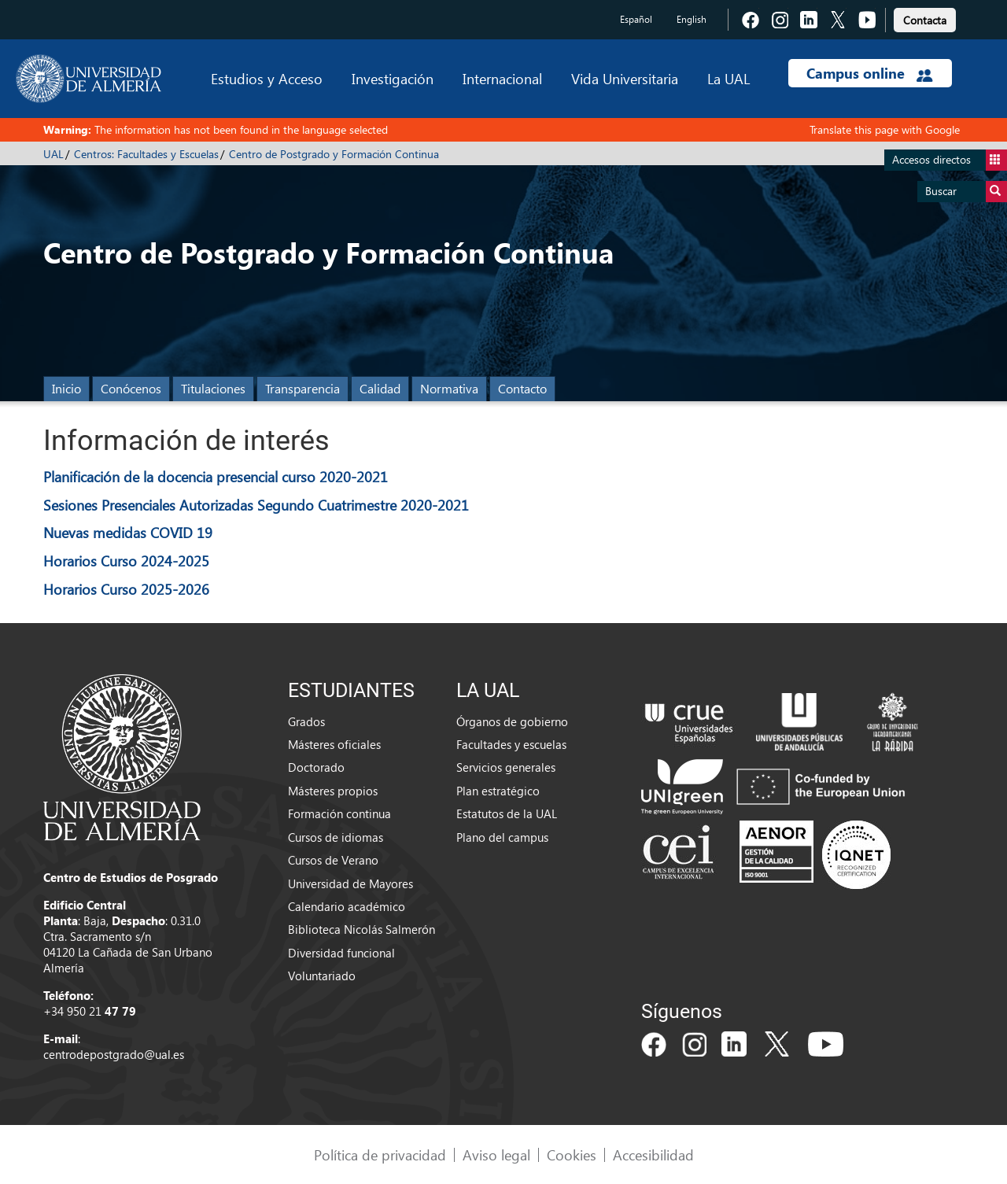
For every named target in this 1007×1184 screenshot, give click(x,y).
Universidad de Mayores (350, 883)
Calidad (380, 388)
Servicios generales (505, 767)
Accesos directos (949, 160)
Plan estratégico (498, 791)
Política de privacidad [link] (380, 1154)
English (691, 19)
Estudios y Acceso (267, 78)
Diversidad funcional (341, 953)
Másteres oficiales (334, 744)
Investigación (392, 78)
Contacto (522, 388)
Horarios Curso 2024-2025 (126, 560)
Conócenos (131, 388)
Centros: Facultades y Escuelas (146, 153)
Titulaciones (213, 388)
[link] (925, 18)
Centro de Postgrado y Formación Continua (334, 153)
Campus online (869, 73)
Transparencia (302, 388)
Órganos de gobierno (512, 721)
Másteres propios (333, 791)
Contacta (924, 20)
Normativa (449, 388)
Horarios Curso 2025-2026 (126, 589)
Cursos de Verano (333, 860)
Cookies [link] (571, 1154)
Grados (306, 721)
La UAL (728, 78)
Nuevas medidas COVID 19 (127, 532)
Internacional (502, 78)
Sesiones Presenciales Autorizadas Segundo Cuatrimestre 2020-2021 (256, 505)
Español (636, 19)
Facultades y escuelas (511, 744)
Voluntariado (322, 975)
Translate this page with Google (885, 129)
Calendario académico (346, 906)
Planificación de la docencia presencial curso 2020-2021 (215, 476)
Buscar (966, 191)
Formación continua (339, 813)
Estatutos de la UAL (506, 813)
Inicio (66, 388)
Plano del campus (502, 837)
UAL (53, 153)
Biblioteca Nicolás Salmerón (361, 929)
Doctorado (316, 767)
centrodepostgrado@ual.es (113, 1054)
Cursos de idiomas (335, 837)
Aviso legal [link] (496, 1154)
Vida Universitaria (624, 78)
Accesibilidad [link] (653, 1154)
